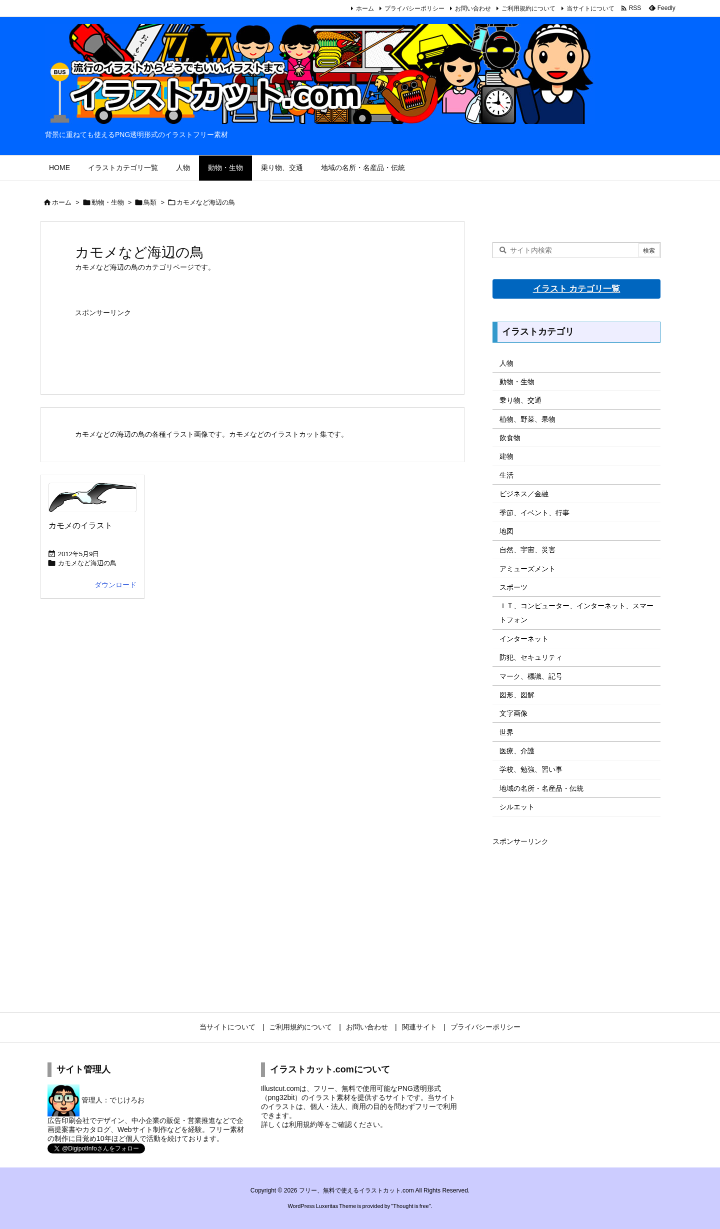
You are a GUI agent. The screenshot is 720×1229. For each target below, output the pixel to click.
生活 (507, 475)
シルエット (517, 807)
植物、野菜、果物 (528, 419)
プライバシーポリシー (414, 8)
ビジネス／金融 (524, 494)
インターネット (524, 639)
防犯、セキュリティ (531, 657)
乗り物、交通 (521, 400)
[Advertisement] (252, 345)
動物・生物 (108, 202)
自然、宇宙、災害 (528, 550)
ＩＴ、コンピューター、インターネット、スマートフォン (577, 613)
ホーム (365, 8)
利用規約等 (306, 1124)
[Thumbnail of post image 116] (92, 497)
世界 (507, 732)
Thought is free (410, 1206)
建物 (507, 456)
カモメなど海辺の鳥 (87, 563)
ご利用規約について (529, 8)
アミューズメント (528, 569)
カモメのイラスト (80, 525)
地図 (507, 531)
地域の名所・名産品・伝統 (542, 788)
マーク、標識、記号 (531, 676)
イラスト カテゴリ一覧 (576, 289)
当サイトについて (590, 8)
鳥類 (150, 202)
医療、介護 (517, 751)
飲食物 (510, 438)
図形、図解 (517, 695)
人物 (507, 363)
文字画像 (514, 713)
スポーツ (514, 587)
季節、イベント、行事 (535, 513)
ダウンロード (115, 585)
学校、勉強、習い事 (531, 769)
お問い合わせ (473, 8)
